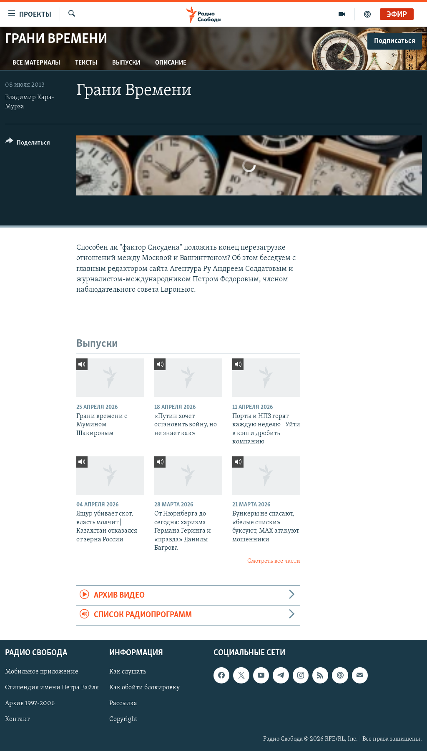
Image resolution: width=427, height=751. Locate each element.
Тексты (86, 63)
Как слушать (127, 671)
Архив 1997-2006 (30, 703)
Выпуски (126, 63)
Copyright (123, 719)
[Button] (27, 144)
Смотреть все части (273, 561)
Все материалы (36, 63)
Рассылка (123, 703)
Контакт (17, 719)
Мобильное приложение (41, 671)
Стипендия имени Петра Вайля (52, 687)
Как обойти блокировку (144, 687)
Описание (170, 63)
